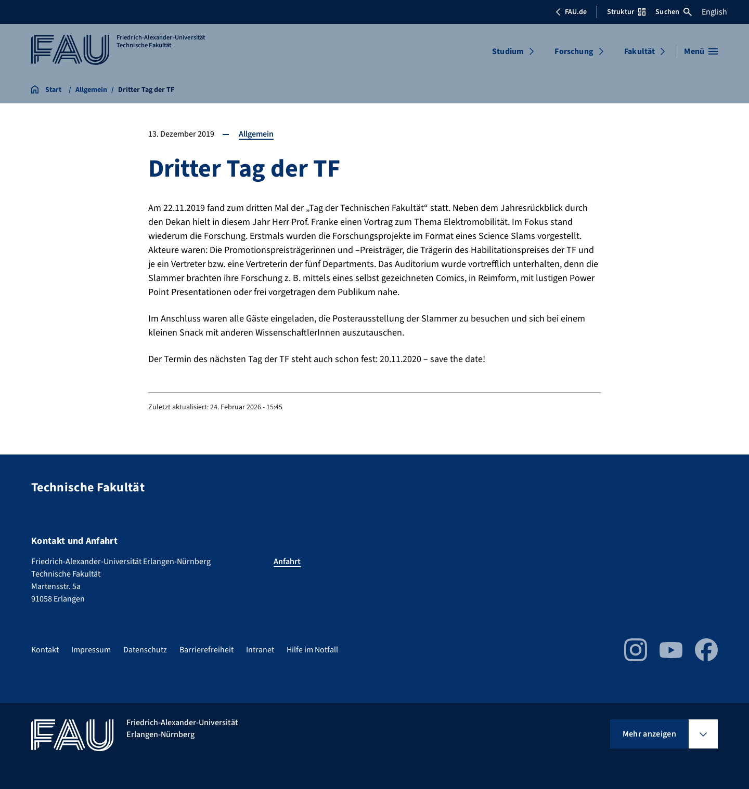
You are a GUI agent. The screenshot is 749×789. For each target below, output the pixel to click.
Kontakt (45, 650)
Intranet (260, 650)
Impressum (91, 650)
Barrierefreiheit (206, 650)
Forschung (573, 51)
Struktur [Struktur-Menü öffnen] (626, 12)
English (714, 12)
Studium (508, 51)
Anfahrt (287, 561)
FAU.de (571, 12)
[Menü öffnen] (701, 51)
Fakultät (639, 51)
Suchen (673, 12)
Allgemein (256, 134)
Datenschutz (145, 650)
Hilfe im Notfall (312, 650)
